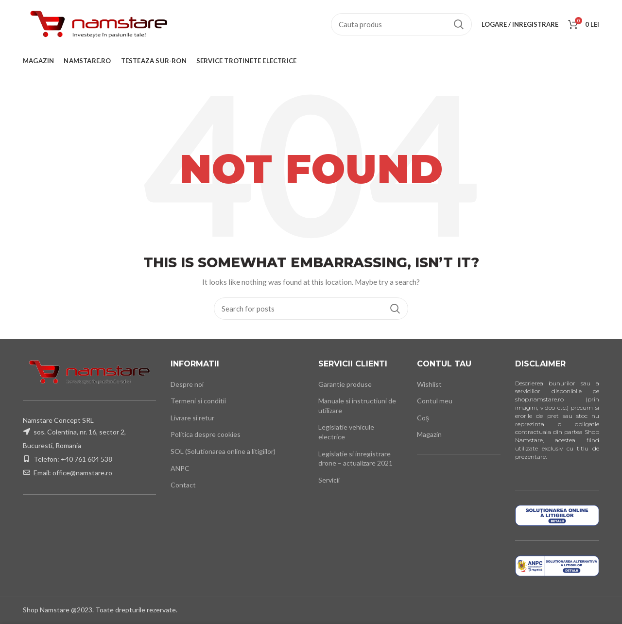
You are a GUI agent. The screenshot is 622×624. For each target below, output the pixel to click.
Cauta (459, 24)
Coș (423, 418)
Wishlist (429, 384)
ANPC (180, 468)
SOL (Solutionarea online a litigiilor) (223, 451)
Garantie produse (345, 384)
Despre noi (187, 384)
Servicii (329, 480)
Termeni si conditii (198, 401)
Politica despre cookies (206, 434)
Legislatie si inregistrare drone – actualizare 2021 (355, 459)
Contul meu (434, 401)
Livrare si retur (192, 418)
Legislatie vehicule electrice (346, 432)
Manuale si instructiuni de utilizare (357, 406)
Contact (183, 485)
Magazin (429, 434)
